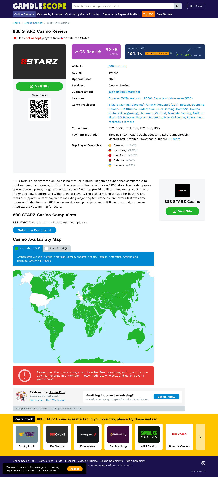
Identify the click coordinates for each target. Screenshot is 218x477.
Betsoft (185, 104)
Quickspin (178, 117)
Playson (128, 117)
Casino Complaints (111, 460)
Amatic (151, 104)
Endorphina (146, 109)
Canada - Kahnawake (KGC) (173, 98)
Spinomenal (195, 117)
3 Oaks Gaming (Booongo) (126, 104)
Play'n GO (115, 117)
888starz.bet (117, 66)
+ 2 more (128, 121)
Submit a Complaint (34, 230)
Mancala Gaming (179, 113)
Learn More (48, 470)
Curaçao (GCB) (118, 98)
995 (115, 53)
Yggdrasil (114, 121)
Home (16, 22)
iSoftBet (160, 113)
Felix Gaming (165, 109)
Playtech (141, 117)
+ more (46, 260)
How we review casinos (101, 465)
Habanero (147, 113)
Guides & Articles (88, 460)
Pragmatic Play (159, 117)
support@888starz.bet (124, 92)
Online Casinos (33, 22)
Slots (59, 460)
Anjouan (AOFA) (141, 98)
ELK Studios (128, 109)
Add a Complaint (135, 460)
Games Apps (46, 460)
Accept (74, 468)
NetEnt (198, 113)
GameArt (182, 109)
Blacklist (70, 460)
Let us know (166, 396)
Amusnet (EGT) (168, 104)
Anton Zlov (57, 392)
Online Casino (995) (24, 460)
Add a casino (125, 465)
